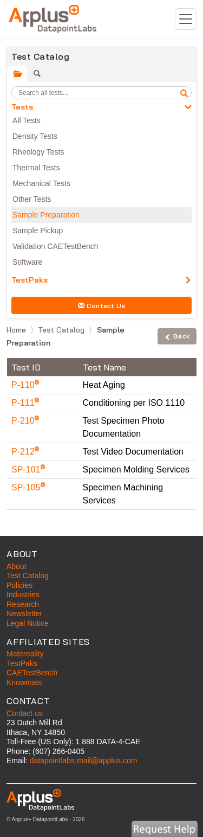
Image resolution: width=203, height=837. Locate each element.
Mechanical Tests (41, 183)
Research (22, 604)
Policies (19, 585)
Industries (23, 594)
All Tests (26, 120)
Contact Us (102, 306)
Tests (22, 107)
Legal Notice (27, 623)
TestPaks (29, 280)
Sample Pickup (37, 230)
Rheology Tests (38, 152)
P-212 (24, 451)
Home (17, 330)
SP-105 (27, 487)
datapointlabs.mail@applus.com (83, 760)
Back (177, 336)
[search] (184, 92)
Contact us (24, 713)
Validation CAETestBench (55, 246)
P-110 (24, 384)
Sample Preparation (46, 214)
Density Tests (34, 136)
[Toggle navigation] (186, 19)
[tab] (17, 74)
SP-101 (27, 469)
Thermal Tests (36, 167)
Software (27, 262)
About (16, 566)
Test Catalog (62, 330)
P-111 (24, 402)
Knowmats (24, 682)
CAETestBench (31, 672)
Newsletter (24, 613)
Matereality (24, 653)
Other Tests (31, 199)
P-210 (24, 420)
